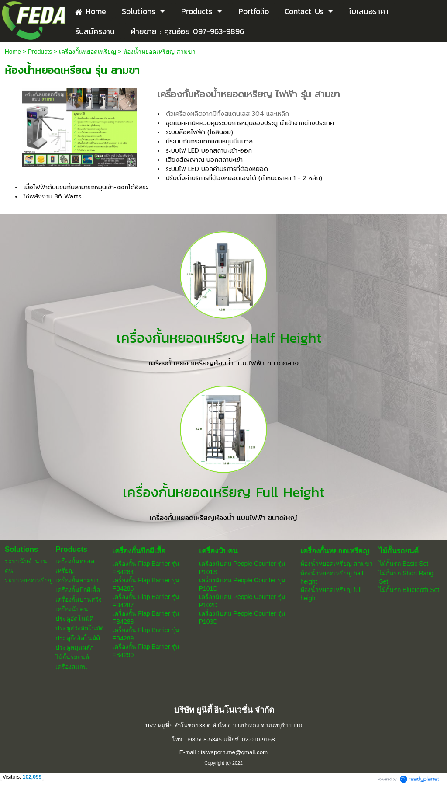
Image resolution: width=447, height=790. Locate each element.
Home (13, 51)
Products (40, 51)
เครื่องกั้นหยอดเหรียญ (87, 51)
